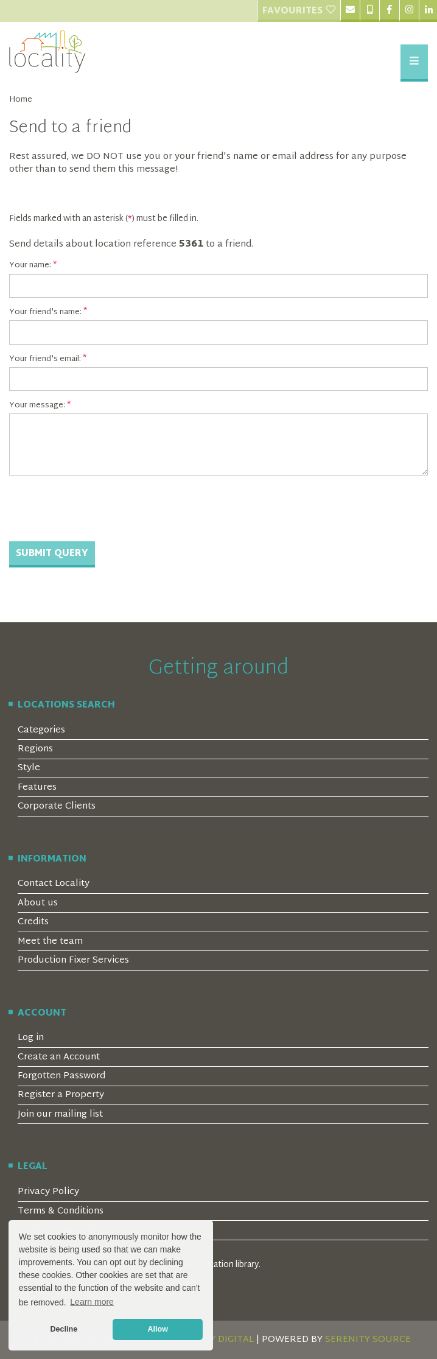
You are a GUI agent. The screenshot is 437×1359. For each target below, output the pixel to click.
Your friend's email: (45, 359)
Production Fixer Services (73, 960)
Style (29, 768)
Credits (33, 922)
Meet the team (50, 941)
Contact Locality (53, 884)
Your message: (37, 405)
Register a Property (61, 1095)
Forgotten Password (61, 1076)
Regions (35, 749)
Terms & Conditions (60, 1211)
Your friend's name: (45, 312)
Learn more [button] (92, 1302)
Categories (41, 730)
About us (38, 903)
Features (37, 787)
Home (20, 100)
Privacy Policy (48, 1192)
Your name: (30, 265)
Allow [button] (157, 1329)
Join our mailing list (60, 1114)
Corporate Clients (57, 806)
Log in (31, 1038)
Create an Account (59, 1057)
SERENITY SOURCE (368, 1340)
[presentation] (101, 508)
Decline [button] (63, 1329)
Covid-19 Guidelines (61, 1230)
